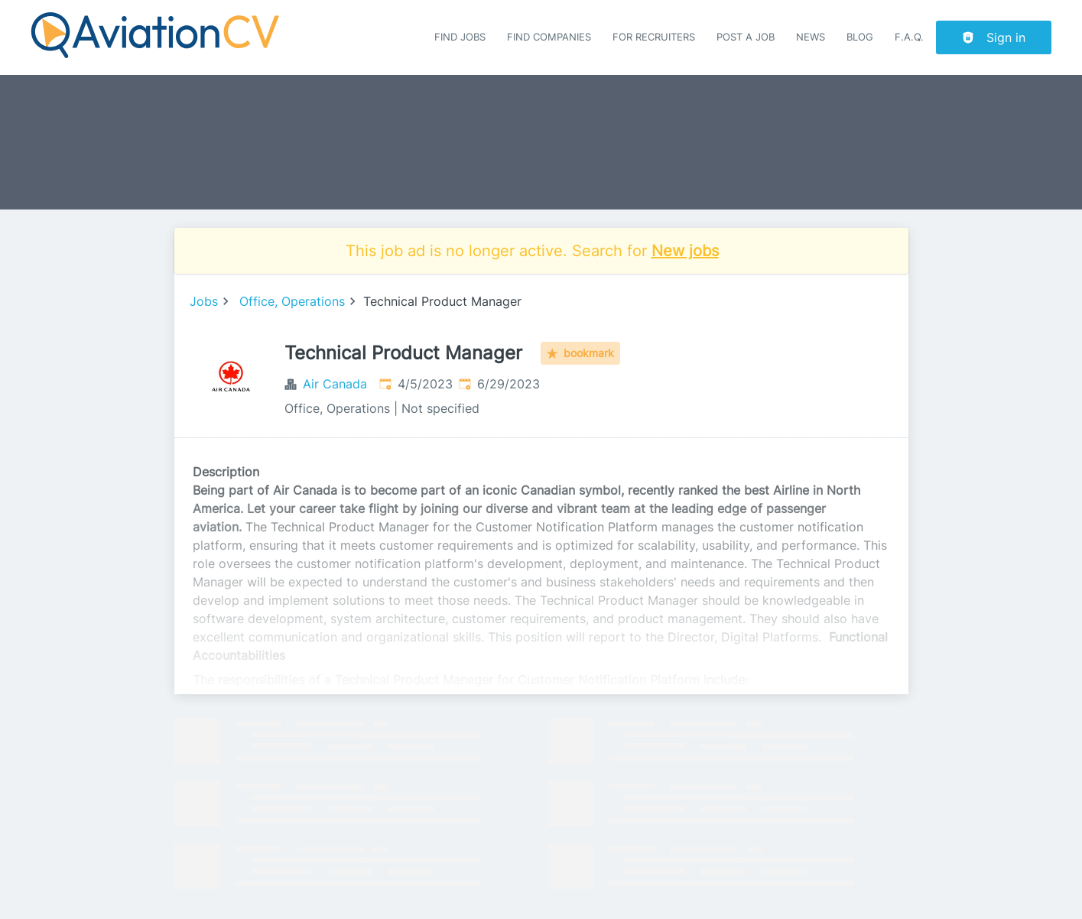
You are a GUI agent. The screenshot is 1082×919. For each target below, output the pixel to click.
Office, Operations (292, 301)
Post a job (745, 37)
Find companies (549, 37)
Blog (859, 37)
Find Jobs (460, 37)
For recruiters (653, 37)
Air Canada (335, 383)
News (810, 37)
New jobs (685, 251)
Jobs (204, 301)
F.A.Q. (909, 37)
